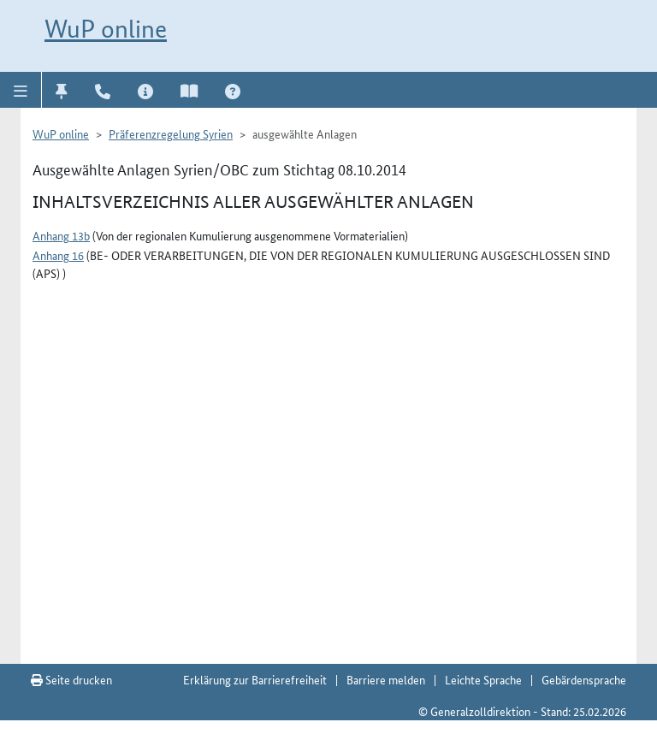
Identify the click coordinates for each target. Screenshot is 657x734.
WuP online (105, 29)
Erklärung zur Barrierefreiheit (255, 679)
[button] (21, 90)
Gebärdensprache (584, 679)
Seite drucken (71, 679)
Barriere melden (385, 679)
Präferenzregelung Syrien (171, 133)
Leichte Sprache (483, 679)
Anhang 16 (58, 254)
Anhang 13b (61, 235)
